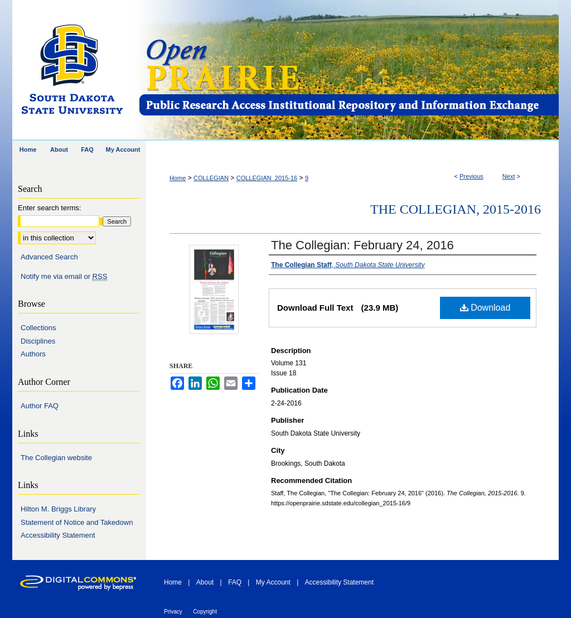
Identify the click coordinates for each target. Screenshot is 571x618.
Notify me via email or (64, 276)
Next (508, 176)
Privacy (173, 612)
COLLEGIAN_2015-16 (266, 178)
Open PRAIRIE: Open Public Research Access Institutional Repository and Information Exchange (348, 70)
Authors (33, 354)
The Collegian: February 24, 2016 (362, 245)
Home (178, 178)
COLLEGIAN (211, 178)
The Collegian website (56, 457)
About (205, 582)
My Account (273, 582)
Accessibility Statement (58, 535)
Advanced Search (49, 257)
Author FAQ (40, 406)
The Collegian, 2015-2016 (455, 209)
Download (485, 307)
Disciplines (38, 341)
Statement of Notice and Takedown (77, 522)
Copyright (205, 612)
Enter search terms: (49, 208)
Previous (471, 176)
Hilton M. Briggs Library (58, 509)
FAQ (234, 582)
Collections (38, 328)
